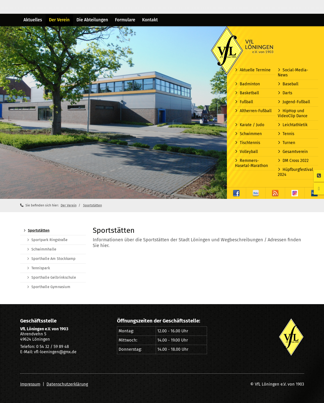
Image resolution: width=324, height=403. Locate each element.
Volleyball (249, 151)
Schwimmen (251, 133)
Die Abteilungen (92, 19)
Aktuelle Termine (255, 70)
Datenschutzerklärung (67, 384)
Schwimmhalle (43, 249)
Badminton (250, 84)
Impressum (30, 384)
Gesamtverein (295, 151)
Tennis (288, 133)
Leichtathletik (295, 124)
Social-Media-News (293, 73)
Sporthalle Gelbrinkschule (53, 277)
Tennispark (40, 268)
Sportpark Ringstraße (49, 240)
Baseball (290, 84)
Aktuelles (33, 19)
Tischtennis (250, 142)
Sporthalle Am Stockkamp (53, 258)
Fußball (246, 102)
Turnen (289, 142)
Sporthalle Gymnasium (50, 287)
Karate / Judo (252, 124)
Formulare (125, 19)
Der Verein (59, 19)
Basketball (249, 93)
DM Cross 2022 (296, 160)
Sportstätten (92, 205)
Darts (287, 93)
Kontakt (150, 19)
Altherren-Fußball (256, 110)
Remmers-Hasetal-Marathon (251, 163)
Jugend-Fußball (296, 102)
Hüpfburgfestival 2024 (295, 172)
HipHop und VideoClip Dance (293, 113)
